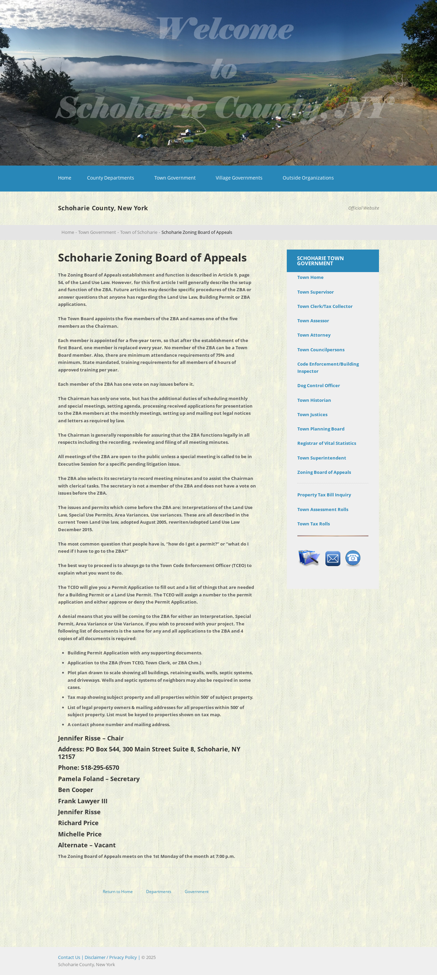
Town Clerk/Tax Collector (325, 306)
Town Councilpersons (320, 350)
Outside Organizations (308, 177)
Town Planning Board (320, 429)
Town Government (175, 177)
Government (197, 891)
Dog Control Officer (318, 385)
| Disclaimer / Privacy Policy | (110, 957)
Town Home (310, 277)
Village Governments (239, 177)
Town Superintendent (321, 458)
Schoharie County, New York (103, 208)
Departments (158, 891)
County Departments (110, 177)
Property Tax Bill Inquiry (324, 495)
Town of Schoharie (138, 232)
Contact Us (69, 957)
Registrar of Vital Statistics (326, 443)
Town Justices (312, 414)
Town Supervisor (315, 292)
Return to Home (118, 891)
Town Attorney (313, 335)
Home (64, 177)
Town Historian (314, 400)
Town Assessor (313, 320)
